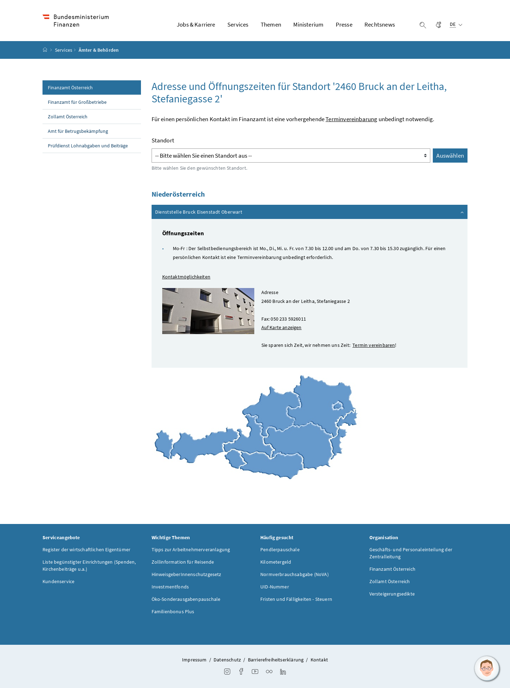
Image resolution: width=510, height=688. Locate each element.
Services (63, 50)
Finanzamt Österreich (70, 87)
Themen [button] (271, 24)
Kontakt (319, 659)
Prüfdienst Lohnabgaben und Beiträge (88, 145)
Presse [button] (344, 24)
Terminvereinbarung (351, 119)
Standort (163, 140)
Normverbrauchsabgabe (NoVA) (294, 574)
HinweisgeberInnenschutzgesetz (186, 574)
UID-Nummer (274, 586)
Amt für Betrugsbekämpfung (78, 131)
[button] (487, 668)
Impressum (194, 659)
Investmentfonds (170, 586)
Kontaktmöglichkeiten (186, 276)
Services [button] (237, 24)
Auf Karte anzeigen (281, 327)
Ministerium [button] (308, 24)
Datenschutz (227, 659)
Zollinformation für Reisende (183, 562)
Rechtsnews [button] (379, 24)
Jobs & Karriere (196, 24)
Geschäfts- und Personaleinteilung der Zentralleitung (411, 553)
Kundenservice (58, 581)
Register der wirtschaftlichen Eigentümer (86, 549)
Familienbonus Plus (173, 611)
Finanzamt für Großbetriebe (77, 102)
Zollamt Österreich (67, 116)
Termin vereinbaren (373, 345)
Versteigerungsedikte (392, 594)
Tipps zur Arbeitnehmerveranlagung (191, 549)
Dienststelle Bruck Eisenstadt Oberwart (310, 211)
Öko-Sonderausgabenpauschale (186, 599)
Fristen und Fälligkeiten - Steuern (296, 599)
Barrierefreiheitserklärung (276, 659)
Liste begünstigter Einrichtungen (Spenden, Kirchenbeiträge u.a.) (89, 565)
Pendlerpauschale (280, 549)
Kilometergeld (275, 562)
